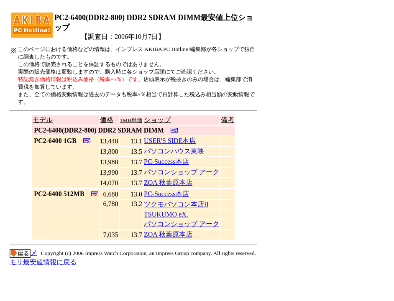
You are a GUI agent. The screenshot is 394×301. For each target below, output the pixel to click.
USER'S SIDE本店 (170, 140)
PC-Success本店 (166, 161)
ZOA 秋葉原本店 (168, 182)
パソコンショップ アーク (181, 172)
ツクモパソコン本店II (176, 204)
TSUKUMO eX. (166, 214)
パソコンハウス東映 (174, 151)
